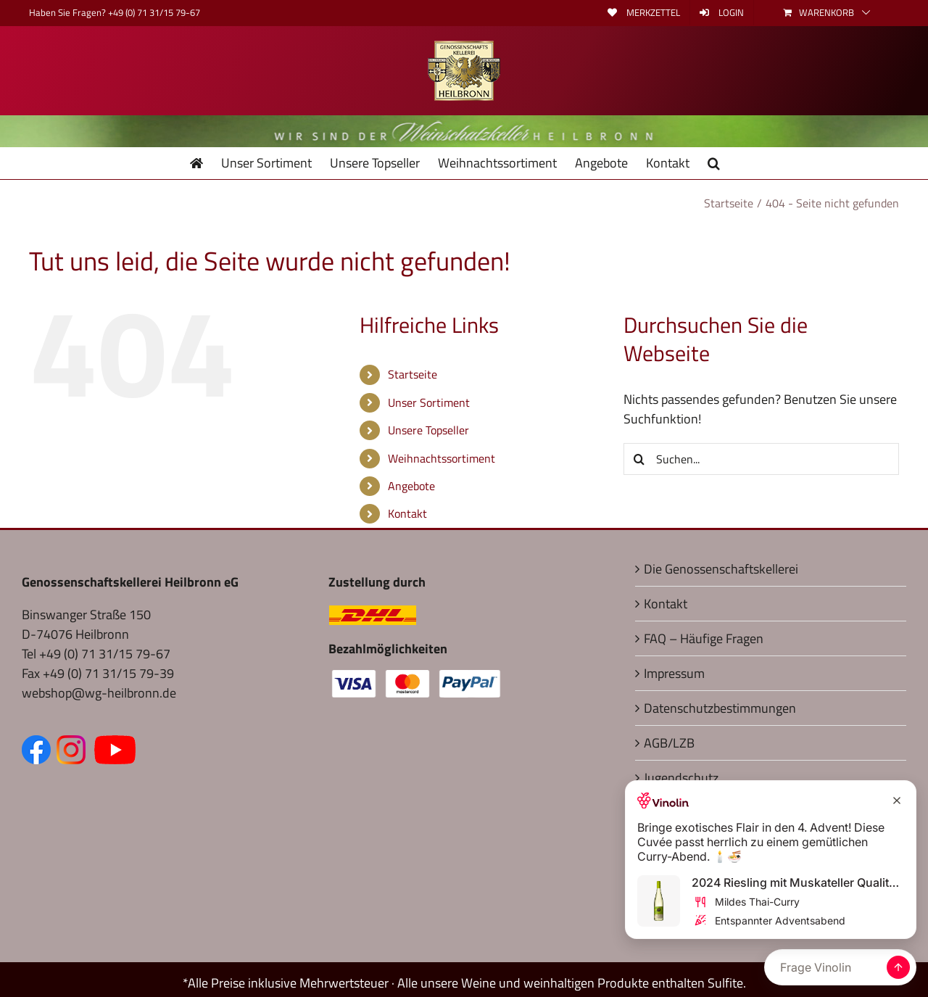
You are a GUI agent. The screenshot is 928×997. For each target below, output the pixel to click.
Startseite (412, 374)
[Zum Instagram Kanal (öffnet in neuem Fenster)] (74, 745)
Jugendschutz (681, 777)
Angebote (411, 486)
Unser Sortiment (429, 402)
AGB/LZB (669, 743)
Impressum (674, 673)
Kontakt (407, 513)
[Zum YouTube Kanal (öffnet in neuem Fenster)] (115, 745)
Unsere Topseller (428, 430)
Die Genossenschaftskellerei (721, 569)
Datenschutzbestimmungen (720, 708)
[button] (714, 163)
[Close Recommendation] (897, 800)
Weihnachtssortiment (441, 458)
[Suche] (639, 459)
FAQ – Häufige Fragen (703, 638)
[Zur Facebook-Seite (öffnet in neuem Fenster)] (39, 745)
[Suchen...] (761, 459)
